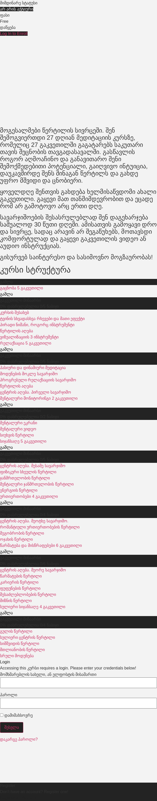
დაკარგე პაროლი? (19, 739)
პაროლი (8, 695)
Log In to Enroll (14, 33)
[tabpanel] (78, 149)
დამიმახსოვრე (16, 715)
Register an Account (18, 798)
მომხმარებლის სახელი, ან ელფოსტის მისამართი (48, 675)
